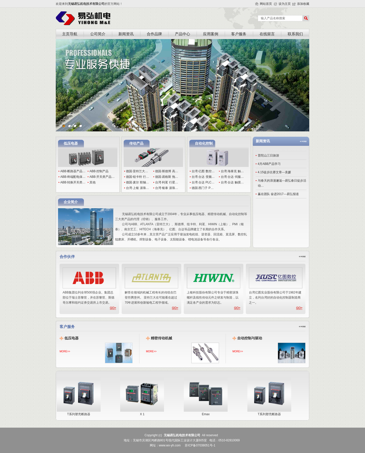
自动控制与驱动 (249, 338)
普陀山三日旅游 (268, 155)
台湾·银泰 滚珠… (166, 188)
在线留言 (267, 34)
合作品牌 (154, 34)
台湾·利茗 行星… (166, 182)
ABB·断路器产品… (72, 171)
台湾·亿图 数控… (203, 171)
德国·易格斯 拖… (166, 177)
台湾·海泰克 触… (232, 171)
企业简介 (71, 202)
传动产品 (136, 143)
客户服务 (238, 34)
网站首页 (266, 4)
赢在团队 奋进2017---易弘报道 (278, 194)
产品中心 (182, 34)
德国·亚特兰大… (137, 171)
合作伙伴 (67, 257)
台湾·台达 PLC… (203, 182)
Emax (207, 412)
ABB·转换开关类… (72, 182)
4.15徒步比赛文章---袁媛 (274, 172)
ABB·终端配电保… (72, 177)
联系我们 (295, 34)
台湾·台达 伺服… (232, 177)
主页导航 (69, 34)
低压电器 (71, 143)
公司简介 (97, 34)
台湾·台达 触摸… (232, 182)
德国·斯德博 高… (166, 171)
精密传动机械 (161, 338)
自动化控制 (204, 143)
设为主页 (285, 4)
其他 (92, 182)
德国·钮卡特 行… (137, 177)
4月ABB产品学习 (269, 164)
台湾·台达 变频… (203, 177)
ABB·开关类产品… (102, 177)
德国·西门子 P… (203, 188)
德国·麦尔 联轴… (137, 182)
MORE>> (65, 351)
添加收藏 (303, 4)
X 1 (144, 412)
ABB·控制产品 (98, 171)
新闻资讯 (126, 34)
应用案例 (210, 34)
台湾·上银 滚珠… (137, 188)
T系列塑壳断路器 (80, 412)
